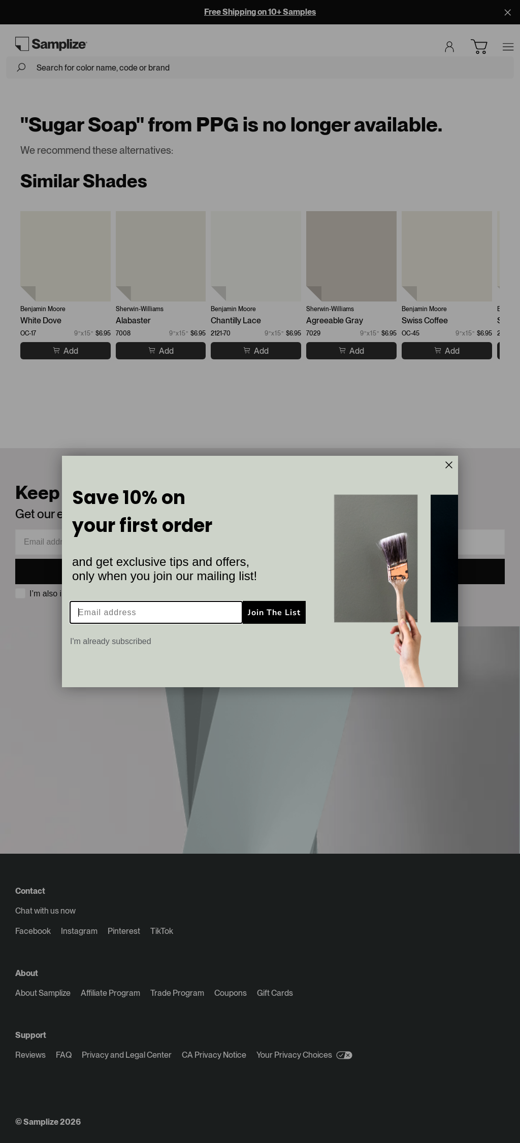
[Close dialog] (449, 465)
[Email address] (156, 612)
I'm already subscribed (110, 641)
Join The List (274, 612)
